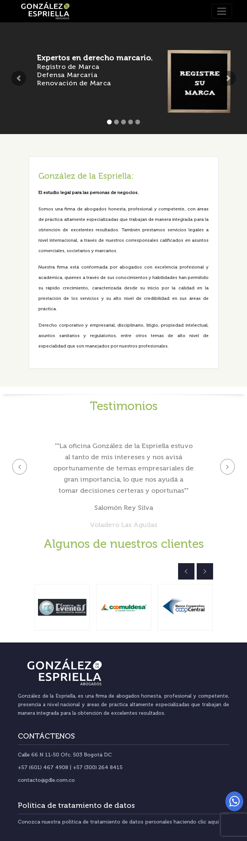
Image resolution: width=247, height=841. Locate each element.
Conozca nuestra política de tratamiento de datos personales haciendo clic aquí (118, 822)
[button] (18, 78)
